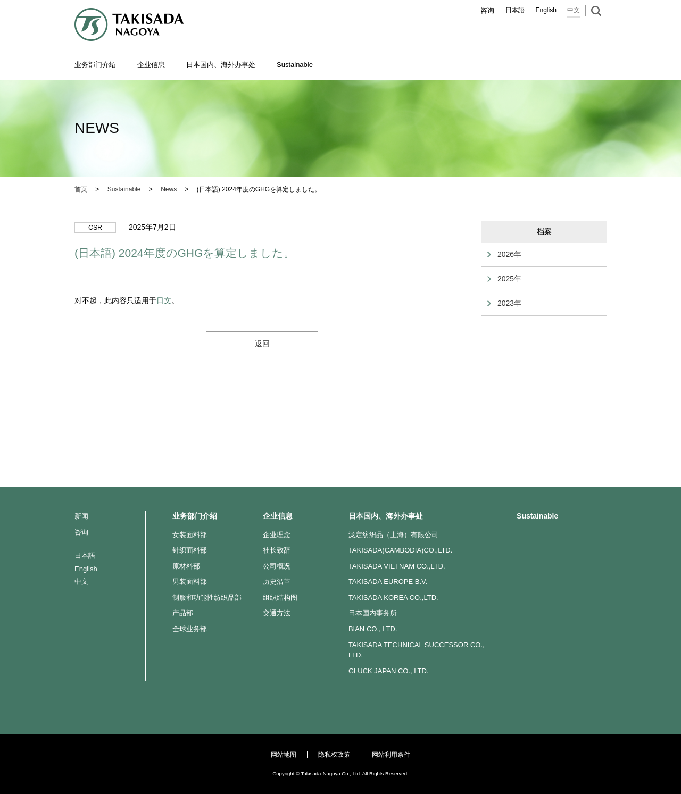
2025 (505, 278)
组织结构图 (280, 597)
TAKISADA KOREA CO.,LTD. (393, 597)
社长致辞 (276, 550)
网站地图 (283, 754)
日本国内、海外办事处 (385, 516)
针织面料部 (189, 550)
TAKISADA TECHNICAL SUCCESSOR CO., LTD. (416, 650)
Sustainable (537, 516)
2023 (505, 303)
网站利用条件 (391, 754)
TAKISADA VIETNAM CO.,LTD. (396, 566)
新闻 (81, 516)
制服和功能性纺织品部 (207, 597)
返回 (262, 343)
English (546, 10)
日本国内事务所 (372, 613)
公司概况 (276, 566)
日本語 (515, 10)
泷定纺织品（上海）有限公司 (393, 535)
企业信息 (278, 516)
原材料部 (186, 566)
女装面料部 (189, 535)
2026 (505, 254)
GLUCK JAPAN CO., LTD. (388, 671)
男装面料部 (189, 582)
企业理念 (276, 535)
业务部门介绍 (194, 516)
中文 (573, 10)
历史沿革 (276, 582)
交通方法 (276, 613)
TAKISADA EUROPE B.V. (387, 582)
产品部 (182, 613)
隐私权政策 (334, 754)
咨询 (487, 10)
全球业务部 (189, 629)
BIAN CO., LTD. (372, 629)
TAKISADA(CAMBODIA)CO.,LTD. (400, 550)
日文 (163, 300)
